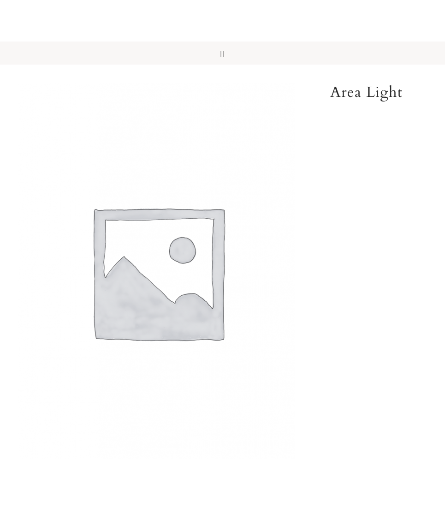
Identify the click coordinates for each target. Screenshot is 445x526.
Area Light (366, 92)
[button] (222, 53)
